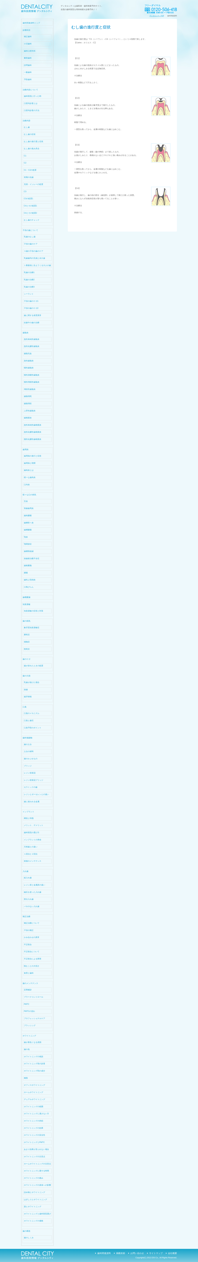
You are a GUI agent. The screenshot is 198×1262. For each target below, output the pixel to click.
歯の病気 (26, 621)
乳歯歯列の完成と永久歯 (34, 258)
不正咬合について (31, 951)
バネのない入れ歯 (31, 906)
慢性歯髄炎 (29, 368)
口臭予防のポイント (32, 728)
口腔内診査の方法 (31, 110)
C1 (25, 156)
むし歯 (27, 127)
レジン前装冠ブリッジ (33, 780)
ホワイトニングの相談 (33, 1056)
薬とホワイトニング (32, 1206)
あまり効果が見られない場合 (36, 1149)
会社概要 (172, 1253)
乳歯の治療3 (29, 287)
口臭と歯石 (29, 720)
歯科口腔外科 (29, 51)
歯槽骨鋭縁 (29, 551)
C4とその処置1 (30, 206)
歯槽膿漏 (26, 597)
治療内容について (30, 90)
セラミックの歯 (30, 787)
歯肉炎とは (29, 470)
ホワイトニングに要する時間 (36, 1171)
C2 (25, 163)
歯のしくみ (29, 1238)
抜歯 (26, 689)
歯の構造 (26, 1231)
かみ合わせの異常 (31, 937)
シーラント (29, 294)
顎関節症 (28, 544)
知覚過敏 (26, 604)
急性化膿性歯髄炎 (31, 346)
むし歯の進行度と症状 (33, 141)
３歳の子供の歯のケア (33, 251)
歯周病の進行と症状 (32, 456)
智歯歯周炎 (29, 508)
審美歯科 (28, 58)
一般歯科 (28, 72)
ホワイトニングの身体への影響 (37, 1185)
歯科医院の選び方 (31, 832)
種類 (26, 1078)
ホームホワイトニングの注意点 (37, 1164)
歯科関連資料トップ (31, 23)
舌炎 (26, 501)
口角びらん (29, 587)
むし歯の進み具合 (31, 148)
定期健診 (28, 990)
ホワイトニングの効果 (33, 1128)
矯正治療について (31, 923)
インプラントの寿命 (32, 840)
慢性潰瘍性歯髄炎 (31, 375)
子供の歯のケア (30, 244)
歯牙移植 (28, 697)
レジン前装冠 (29, 773)
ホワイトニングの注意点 (34, 1156)
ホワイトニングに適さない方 (36, 1113)
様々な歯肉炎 (29, 477)
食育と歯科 (29, 973)
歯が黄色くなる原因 (32, 1042)
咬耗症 (27, 649)
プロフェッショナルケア (34, 1018)
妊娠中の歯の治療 (31, 322)
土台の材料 (29, 751)
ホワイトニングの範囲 (33, 1106)
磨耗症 (27, 634)
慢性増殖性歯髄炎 (31, 382)
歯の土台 (28, 744)
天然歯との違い (30, 847)
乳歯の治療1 (29, 272)
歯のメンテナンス (30, 983)
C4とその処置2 (30, 213)
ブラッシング (29, 1025)
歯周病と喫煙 (29, 463)
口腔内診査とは (30, 103)
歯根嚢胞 (28, 565)
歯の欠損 (26, 676)
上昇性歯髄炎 (29, 411)
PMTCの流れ (29, 1011)
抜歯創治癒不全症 (31, 558)
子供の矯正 (29, 930)
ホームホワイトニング (33, 1092)
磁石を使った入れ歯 (32, 892)
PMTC (26, 1004)
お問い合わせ (137, 1253)
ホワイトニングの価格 (33, 1221)
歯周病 (25, 449)
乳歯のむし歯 (29, 237)
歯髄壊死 (28, 396)
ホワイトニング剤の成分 (34, 1071)
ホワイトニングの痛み (33, 1178)
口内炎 (27, 484)
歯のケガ (26, 659)
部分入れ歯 (29, 899)
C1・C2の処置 (30, 170)
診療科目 (26, 30)
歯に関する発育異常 (32, 315)
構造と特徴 (29, 818)
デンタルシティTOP (157, 16)
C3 (25, 191)
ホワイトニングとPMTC (34, 1142)
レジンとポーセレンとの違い (36, 794)
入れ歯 (25, 871)
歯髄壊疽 (28, 403)
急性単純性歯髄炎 (31, 339)
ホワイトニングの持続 (33, 1121)
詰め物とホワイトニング (34, 1192)
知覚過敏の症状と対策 (33, 611)
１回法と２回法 (30, 854)
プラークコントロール (33, 997)
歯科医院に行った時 (32, 96)
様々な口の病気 (29, 495)
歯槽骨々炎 (29, 523)
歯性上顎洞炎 (29, 580)
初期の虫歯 (29, 177)
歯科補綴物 (27, 738)
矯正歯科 (28, 36)
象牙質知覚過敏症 (31, 627)
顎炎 (26, 537)
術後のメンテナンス (32, 861)
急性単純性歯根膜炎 (32, 425)
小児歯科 (28, 44)
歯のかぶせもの (30, 759)
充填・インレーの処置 (33, 184)
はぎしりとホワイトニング (35, 1199)
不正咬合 (28, 944)
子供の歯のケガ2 (31, 308)
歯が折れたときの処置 (33, 666)
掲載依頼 (120, 1253)
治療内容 (26, 121)
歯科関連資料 (104, 1253)
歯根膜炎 (28, 418)
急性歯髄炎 (29, 361)
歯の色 (27, 1049)
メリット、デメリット (33, 825)
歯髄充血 (28, 353)
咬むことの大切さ (31, 966)
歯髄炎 (25, 333)
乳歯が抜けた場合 (31, 682)
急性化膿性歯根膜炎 (32, 432)
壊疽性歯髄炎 (29, 389)
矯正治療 (26, 916)
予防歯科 (28, 79)
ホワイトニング (29, 1036)
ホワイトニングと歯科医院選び (37, 1214)
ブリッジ (28, 766)
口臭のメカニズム (31, 713)
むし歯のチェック (31, 220)
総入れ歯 (28, 878)
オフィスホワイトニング (34, 1085)
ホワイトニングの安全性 (34, 1135)
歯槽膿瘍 (28, 530)
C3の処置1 (28, 198)
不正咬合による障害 (32, 959)
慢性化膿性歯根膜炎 (32, 439)
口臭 (24, 707)
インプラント (28, 812)
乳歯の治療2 (29, 280)
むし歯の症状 (29, 134)
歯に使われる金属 (31, 801)
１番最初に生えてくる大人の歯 (37, 265)
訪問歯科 (28, 65)
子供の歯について (30, 230)
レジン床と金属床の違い (34, 885)
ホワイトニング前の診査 (34, 1063)
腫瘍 (26, 573)
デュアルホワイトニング (34, 1099)
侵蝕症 (27, 642)
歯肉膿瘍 (28, 515)
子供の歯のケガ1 (31, 301)
